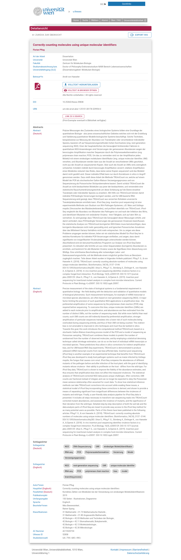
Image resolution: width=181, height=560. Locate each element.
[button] (103, 4)
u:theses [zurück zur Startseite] (77, 11)
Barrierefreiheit (140, 549)
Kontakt (114, 549)
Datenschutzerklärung (138, 553)
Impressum (126, 549)
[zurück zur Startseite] (75, 20)
